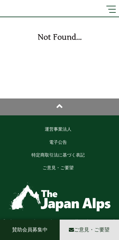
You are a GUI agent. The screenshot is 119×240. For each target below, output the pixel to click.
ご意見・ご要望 (58, 168)
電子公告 (58, 142)
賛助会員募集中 (30, 230)
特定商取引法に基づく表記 (58, 155)
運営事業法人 (58, 129)
